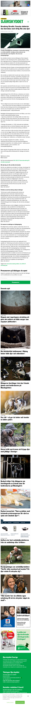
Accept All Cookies (20, 702)
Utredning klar (4, 265)
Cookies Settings (10, 702)
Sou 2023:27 (23, 263)
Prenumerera (15, 282)
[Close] (28, 696)
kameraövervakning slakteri (13, 263)
